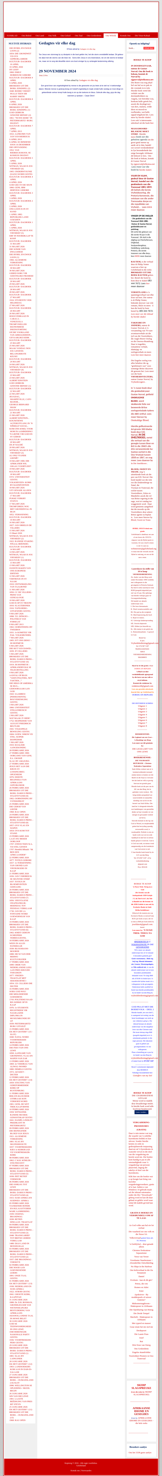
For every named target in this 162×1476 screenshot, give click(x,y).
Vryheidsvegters (138, 382)
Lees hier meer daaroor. (141, 355)
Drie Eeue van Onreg (141, 1345)
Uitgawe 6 (142, 720)
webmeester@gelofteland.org (143, 548)
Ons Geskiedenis (94, 35)
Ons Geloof (65, 35)
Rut (141, 1341)
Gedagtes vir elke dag (87, 49)
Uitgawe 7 (142, 723)
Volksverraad (135, 1238)
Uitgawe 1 (142, 706)
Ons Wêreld (111, 35)
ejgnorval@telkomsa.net (142, 79)
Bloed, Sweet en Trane (141, 520)
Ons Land (40, 35)
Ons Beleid (26, 35)
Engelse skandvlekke (141, 1352)
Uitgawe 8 (142, 726)
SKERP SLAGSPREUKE (143, 1393)
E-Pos (46, 75)
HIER (149, 207)
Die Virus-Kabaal (142, 35)
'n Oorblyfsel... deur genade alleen (141, 1245)
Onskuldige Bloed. (140, 420)
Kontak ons (75, 1470)
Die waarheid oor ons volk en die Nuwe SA (141, 1232)
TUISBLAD (12, 35)
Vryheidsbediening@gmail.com (144, 643)
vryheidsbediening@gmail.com (144, 995)
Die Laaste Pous (141, 1334)
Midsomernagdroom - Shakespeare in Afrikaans (141, 1304)
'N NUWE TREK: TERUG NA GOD (143, 933)
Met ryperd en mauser (141, 1323)
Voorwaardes (86, 1470)
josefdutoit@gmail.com (142, 924)
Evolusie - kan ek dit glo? (141, 1280)
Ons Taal (78, 35)
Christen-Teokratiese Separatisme (141, 1251)
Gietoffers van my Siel (142, 1075)
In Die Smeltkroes (139, 463)
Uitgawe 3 (142, 711)
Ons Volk (52, 35)
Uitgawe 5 (142, 717)
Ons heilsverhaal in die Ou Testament (141, 1271)
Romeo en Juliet (141, 1287)
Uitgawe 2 (142, 708)
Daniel (141, 1276)
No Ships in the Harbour (141, 1266)
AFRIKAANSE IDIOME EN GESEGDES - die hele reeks (141, 1420)
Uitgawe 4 (142, 714)
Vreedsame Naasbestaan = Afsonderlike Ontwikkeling (141, 1261)
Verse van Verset (141, 1256)
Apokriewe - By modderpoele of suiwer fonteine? (141, 1297)
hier (152, 123)
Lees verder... (141, 1112)
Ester (141, 1291)
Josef (141, 1337)
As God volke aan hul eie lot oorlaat (141, 1226)
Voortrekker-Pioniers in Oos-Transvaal (141, 1357)
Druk (41, 75)
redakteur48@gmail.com (142, 686)
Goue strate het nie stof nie (141, 1327)
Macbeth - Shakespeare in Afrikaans (141, 1318)
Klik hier (133, 1176)
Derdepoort (141, 1330)
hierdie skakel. (145, 117)
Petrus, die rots (141, 1283)
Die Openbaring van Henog (141, 1309)
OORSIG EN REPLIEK (142, 694)
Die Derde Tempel (141, 1313)
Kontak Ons (125, 35)
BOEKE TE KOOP (142, 1093)
